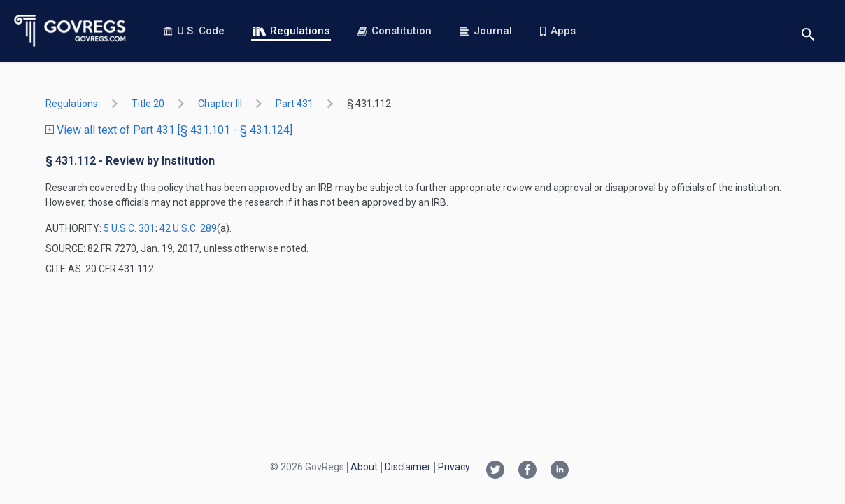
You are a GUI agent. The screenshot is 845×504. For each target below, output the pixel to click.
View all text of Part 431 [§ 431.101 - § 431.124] (168, 129)
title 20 (148, 103)
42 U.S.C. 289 (188, 228)
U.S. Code (194, 30)
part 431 (294, 103)
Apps (557, 30)
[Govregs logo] (70, 31)
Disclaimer (408, 466)
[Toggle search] (808, 31)
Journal (486, 30)
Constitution (394, 30)
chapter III (220, 103)
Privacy (454, 466)
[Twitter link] (495, 471)
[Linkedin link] (560, 471)
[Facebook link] (527, 471)
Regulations (291, 30)
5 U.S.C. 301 (129, 228)
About (364, 466)
